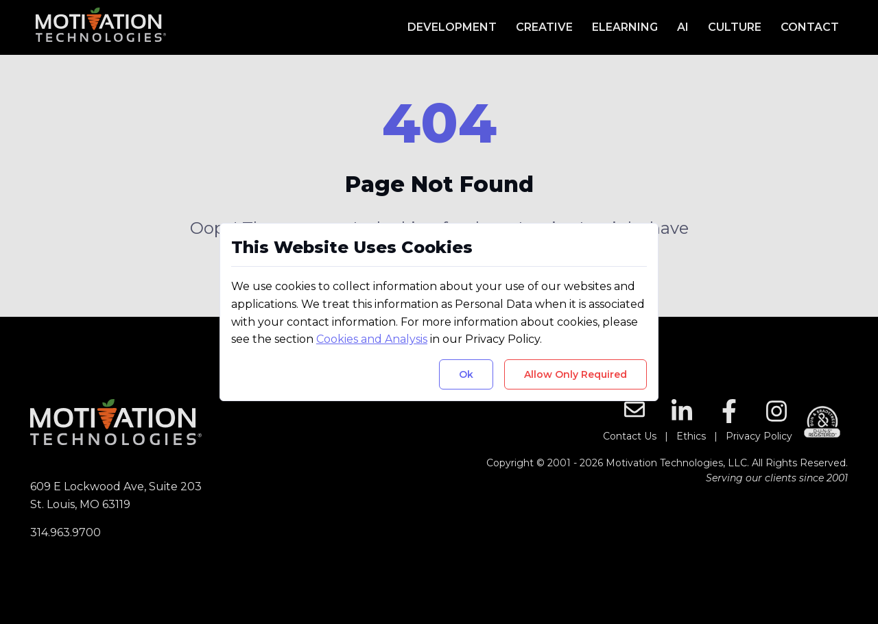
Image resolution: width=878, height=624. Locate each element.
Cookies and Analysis (371, 339)
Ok (466, 374)
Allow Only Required (575, 374)
